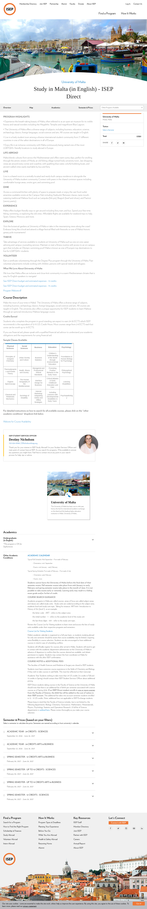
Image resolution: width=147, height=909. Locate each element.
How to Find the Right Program (15, 826)
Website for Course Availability (17, 421)
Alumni (64, 4)
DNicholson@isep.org (29, 443)
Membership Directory (28, 4)
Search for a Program (11, 822)
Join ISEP (43, 4)
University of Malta (74, 82)
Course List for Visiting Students (40, 631)
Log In (128, 4)
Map (31, 107)
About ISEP (91, 4)
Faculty (72, 4)
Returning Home (45, 843)
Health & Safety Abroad (48, 839)
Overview (7, 107)
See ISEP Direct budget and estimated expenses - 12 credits (29, 281)
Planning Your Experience (48, 826)
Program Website (12, 290)
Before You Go (44, 831)
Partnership (54, 4)
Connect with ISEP (118, 823)
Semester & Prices (86, 107)
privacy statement (30, 906)
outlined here (44, 710)
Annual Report (79, 843)
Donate (81, 4)
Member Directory (81, 826)
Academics (55, 107)
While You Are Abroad (47, 835)
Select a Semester (108, 130)
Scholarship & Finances (12, 831)
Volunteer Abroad (10, 839)
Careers (77, 839)
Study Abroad (9, 835)
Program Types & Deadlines (49, 822)
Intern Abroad (9, 843)
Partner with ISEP (80, 835)
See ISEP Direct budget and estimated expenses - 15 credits (30, 285)
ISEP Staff (78, 822)
